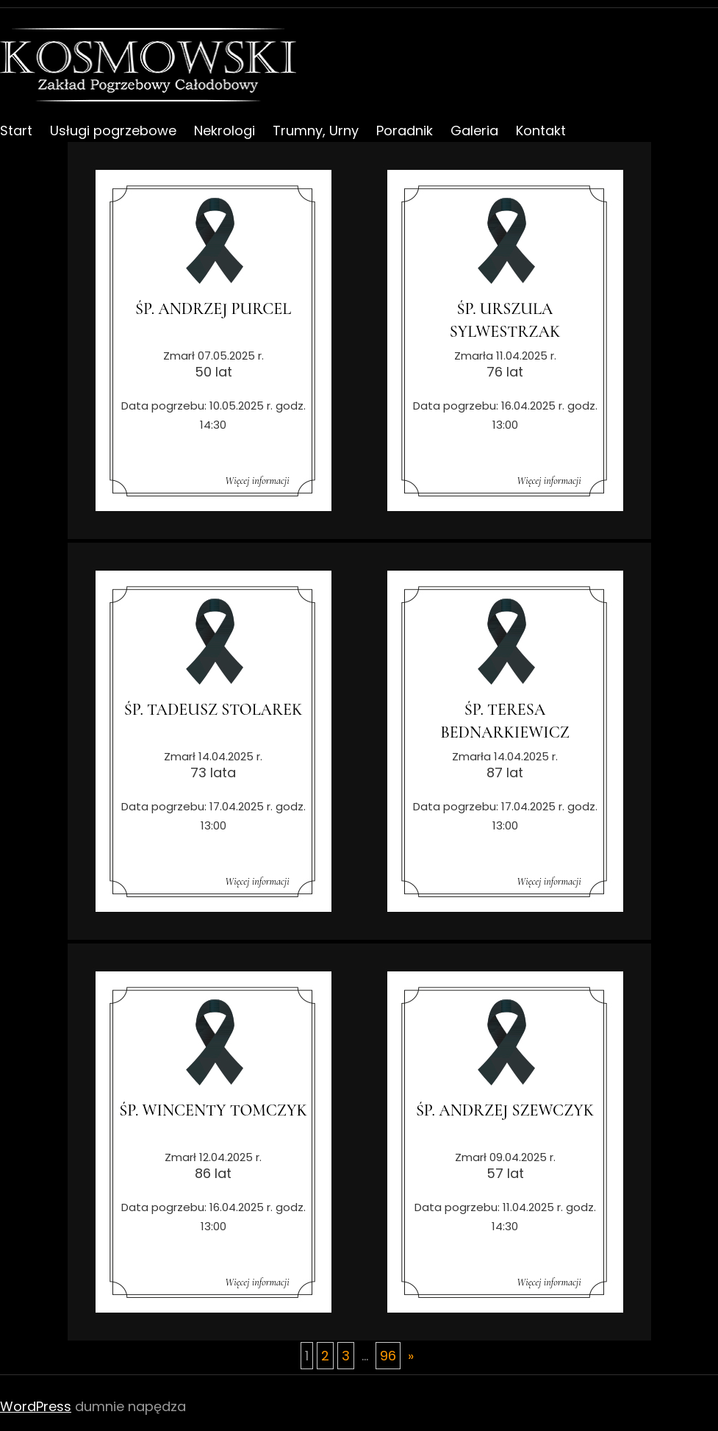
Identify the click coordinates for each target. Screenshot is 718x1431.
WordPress (35, 1406)
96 (388, 1355)
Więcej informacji (257, 480)
